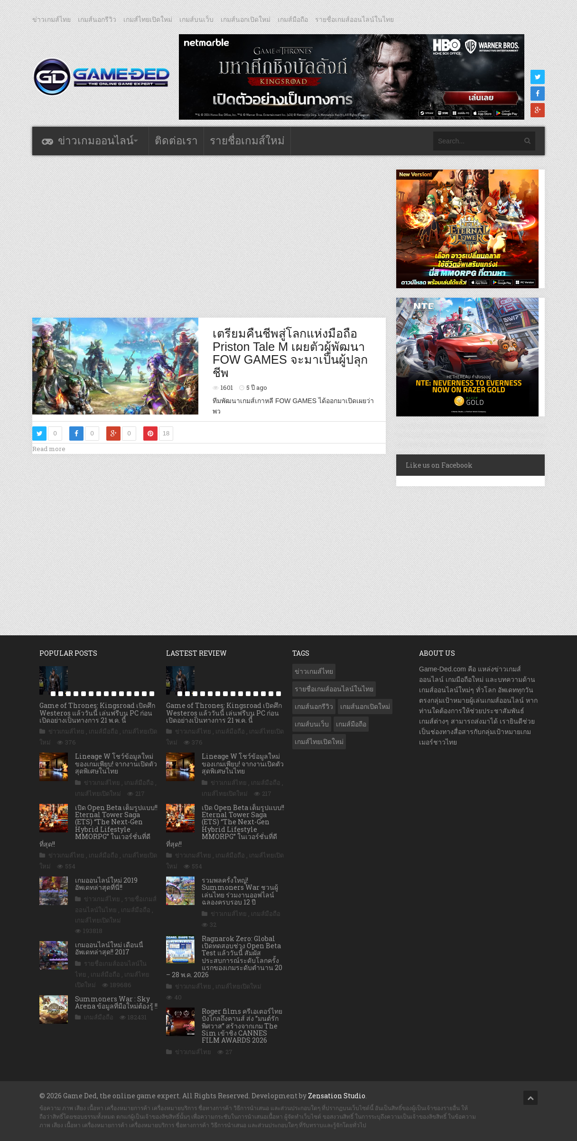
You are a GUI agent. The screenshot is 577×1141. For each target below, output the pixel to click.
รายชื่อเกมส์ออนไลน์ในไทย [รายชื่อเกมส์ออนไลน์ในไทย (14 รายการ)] (334, 689)
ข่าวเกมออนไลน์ (95, 141)
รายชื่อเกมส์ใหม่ (247, 141)
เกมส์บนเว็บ (196, 19)
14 (144, 693)
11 (121, 693)
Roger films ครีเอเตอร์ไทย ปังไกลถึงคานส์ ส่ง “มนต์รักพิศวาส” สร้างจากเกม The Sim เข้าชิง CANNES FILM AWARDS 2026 (242, 1026)
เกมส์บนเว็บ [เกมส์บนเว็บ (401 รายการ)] (312, 724)
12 (129, 693)
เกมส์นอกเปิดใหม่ (245, 19)
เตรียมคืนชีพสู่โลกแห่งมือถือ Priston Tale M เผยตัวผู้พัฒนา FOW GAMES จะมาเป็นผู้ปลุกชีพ (290, 353)
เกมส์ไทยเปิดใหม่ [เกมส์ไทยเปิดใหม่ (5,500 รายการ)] (319, 741)
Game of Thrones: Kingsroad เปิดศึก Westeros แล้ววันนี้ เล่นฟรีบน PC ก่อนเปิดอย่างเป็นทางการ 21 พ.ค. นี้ (97, 713)
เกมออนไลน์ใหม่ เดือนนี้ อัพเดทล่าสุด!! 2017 (109, 948)
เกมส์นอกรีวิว (97, 19)
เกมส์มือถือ (293, 19)
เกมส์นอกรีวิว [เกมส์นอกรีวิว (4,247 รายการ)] (314, 706)
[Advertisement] (209, 236)
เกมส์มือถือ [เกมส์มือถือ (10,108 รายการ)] (351, 724)
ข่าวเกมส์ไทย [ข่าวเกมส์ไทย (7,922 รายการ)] (314, 671)
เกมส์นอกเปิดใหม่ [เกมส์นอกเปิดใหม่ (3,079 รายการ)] (365, 706)
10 (114, 693)
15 (151, 693)
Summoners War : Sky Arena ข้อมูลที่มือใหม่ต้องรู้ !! (116, 1002)
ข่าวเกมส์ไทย (51, 19)
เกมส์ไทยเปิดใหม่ (147, 19)
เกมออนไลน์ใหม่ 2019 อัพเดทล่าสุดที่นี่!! (106, 884)
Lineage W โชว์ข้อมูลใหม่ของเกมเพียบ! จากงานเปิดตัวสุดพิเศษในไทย (116, 763)
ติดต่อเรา (176, 141)
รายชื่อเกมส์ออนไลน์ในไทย (354, 19)
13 (136, 693)
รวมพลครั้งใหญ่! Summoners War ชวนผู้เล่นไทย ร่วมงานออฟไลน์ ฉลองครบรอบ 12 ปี (240, 891)
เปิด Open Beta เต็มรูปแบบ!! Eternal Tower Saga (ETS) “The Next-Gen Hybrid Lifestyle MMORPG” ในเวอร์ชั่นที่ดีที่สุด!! (98, 826)
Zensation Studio (336, 1095)
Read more (48, 448)
